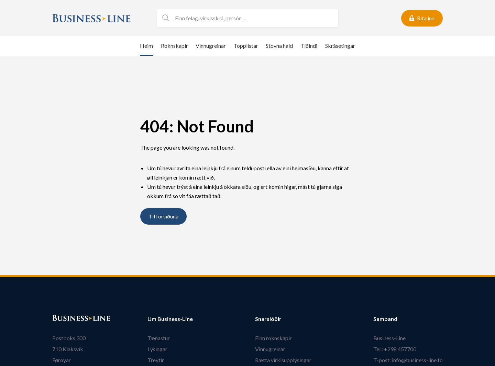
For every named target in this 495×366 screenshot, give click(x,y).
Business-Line (389, 338)
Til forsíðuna (163, 216)
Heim (146, 45)
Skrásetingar (340, 45)
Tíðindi (308, 45)
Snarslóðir (268, 319)
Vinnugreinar (211, 45)
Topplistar (246, 45)
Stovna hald (279, 45)
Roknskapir (174, 45)
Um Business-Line (170, 319)
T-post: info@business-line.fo (408, 360)
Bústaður (64, 319)
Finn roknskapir (273, 338)
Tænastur (158, 338)
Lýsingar (157, 349)
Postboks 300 (69, 338)
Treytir (155, 360)
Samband (385, 319)
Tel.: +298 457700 (394, 349)
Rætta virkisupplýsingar (283, 360)
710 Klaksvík (67, 349)
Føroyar (61, 360)
